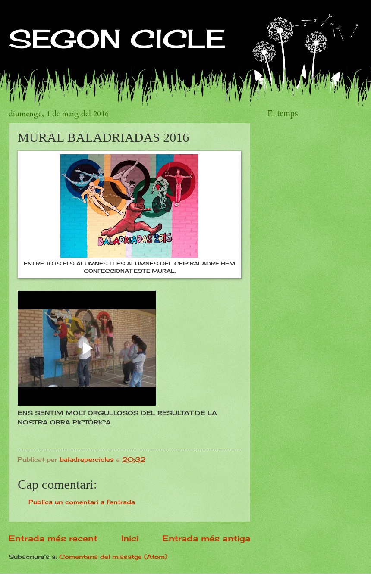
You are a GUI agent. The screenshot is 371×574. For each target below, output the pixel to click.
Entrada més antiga (206, 538)
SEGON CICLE (117, 38)
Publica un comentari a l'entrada (81, 501)
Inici (129, 538)
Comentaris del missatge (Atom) (113, 556)
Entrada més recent (53, 538)
